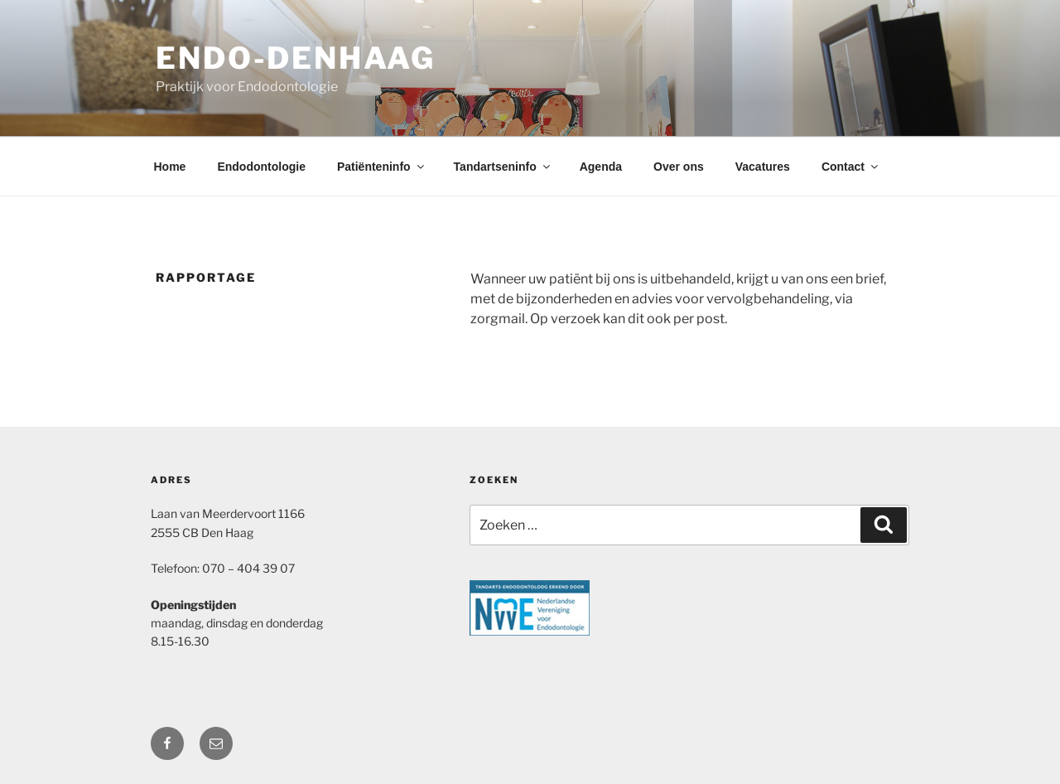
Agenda (601, 166)
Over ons (678, 166)
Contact (851, 166)
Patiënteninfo (381, 166)
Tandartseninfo (503, 166)
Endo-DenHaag (296, 58)
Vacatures (762, 166)
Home (170, 166)
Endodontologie (261, 166)
